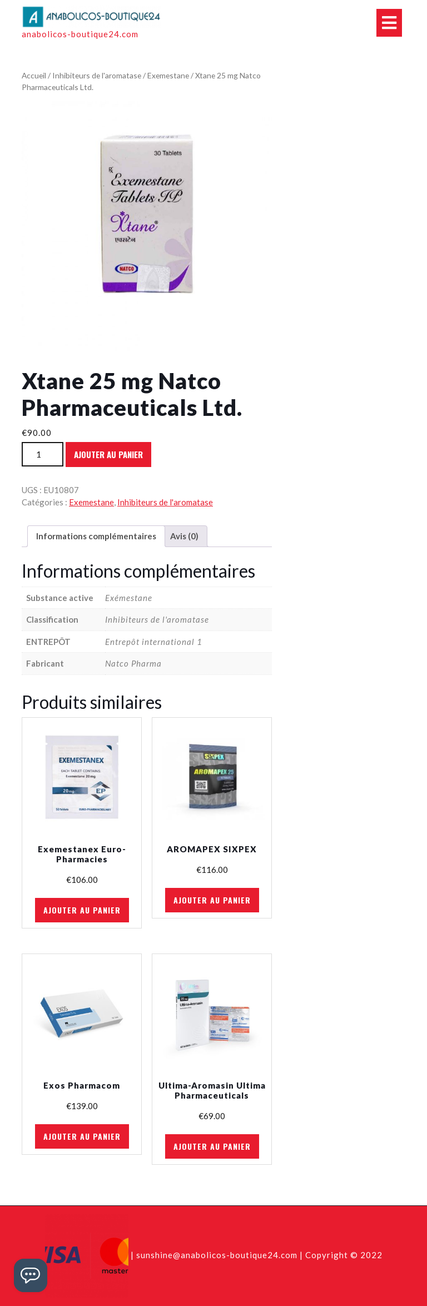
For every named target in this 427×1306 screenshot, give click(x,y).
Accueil (34, 75)
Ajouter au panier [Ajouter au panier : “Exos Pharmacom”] (82, 1136)
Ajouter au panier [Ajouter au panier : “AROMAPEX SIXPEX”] (212, 900)
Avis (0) (184, 536)
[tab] (96, 536)
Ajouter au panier (108, 454)
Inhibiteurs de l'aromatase (96, 75)
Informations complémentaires (96, 536)
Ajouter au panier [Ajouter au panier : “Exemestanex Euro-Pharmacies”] (82, 910)
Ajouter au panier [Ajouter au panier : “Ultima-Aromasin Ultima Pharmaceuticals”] (212, 1146)
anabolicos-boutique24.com (80, 34)
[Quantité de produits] (42, 454)
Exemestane (168, 75)
